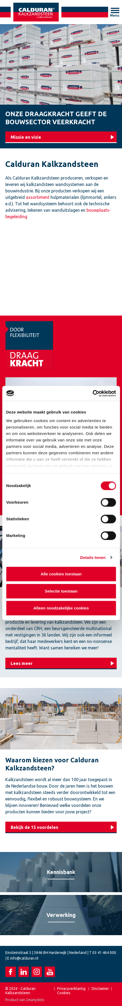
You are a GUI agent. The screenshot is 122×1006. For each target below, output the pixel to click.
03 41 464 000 (104, 952)
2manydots (35, 1000)
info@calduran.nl (24, 958)
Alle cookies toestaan (61, 574)
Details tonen (92, 557)
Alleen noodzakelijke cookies (61, 608)
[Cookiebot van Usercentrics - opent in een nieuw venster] (92, 393)
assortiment (37, 197)
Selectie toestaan (61, 591)
